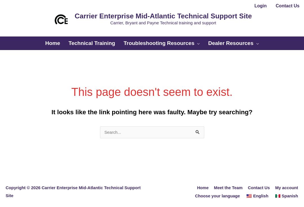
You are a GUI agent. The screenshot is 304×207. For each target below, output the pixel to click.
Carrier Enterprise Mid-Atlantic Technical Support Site (161, 15)
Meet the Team (227, 184)
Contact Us (258, 184)
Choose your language (217, 191)
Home (202, 184)
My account (286, 184)
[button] (152, 32)
